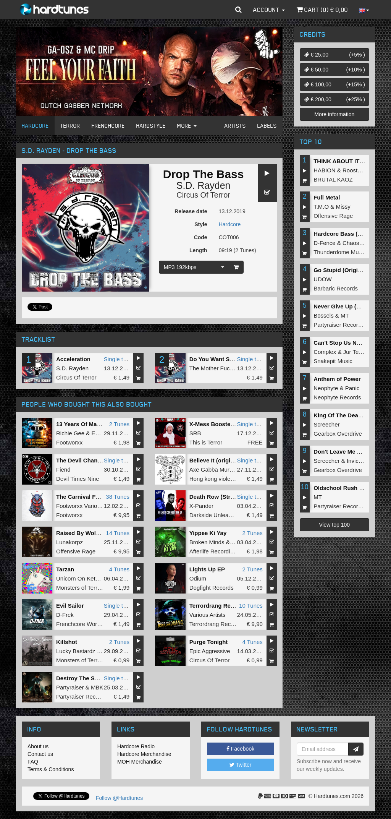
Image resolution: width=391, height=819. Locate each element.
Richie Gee (70, 433)
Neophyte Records (337, 397)
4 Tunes (119, 569)
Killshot (66, 642)
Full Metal (326, 197)
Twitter (240, 765)
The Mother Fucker (213, 368)
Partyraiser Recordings (85, 696)
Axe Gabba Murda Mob (219, 469)
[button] (238, 9)
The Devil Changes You (87, 460)
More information (334, 114)
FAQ (32, 762)
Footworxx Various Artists (88, 506)
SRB (195, 433)
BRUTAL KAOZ (333, 179)
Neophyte (325, 388)
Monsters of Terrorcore (85, 587)
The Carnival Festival (84, 496)
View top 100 (334, 525)
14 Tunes (117, 533)
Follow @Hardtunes (119, 798)
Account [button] (269, 9)
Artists (235, 125)
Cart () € (322, 9)
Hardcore (35, 125)
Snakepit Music (332, 361)
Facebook (240, 749)
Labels (267, 125)
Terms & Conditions (50, 769)
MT (345, 315)
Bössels (323, 315)
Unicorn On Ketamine (83, 578)
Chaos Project (360, 243)
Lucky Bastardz (75, 651)
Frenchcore (108, 125)
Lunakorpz (69, 542)
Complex (324, 352)
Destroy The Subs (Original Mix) (99, 678)
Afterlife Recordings (214, 551)
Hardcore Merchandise (144, 754)
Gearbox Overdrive (337, 433)
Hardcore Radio (136, 746)
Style (200, 224)
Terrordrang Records (217, 605)
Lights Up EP (207, 569)
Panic (352, 388)
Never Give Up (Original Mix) (352, 306)
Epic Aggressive (209, 651)
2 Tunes (119, 424)
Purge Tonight (208, 642)
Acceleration (73, 359)
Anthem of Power (336, 379)
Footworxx (69, 442)
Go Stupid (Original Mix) (346, 270)
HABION (324, 170)
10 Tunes (251, 605)
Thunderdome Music (339, 252)
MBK (97, 687)
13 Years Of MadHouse (87, 424)
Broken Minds (207, 542)
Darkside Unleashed (215, 515)
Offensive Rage (75, 551)
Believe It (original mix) (220, 460)
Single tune (118, 359)
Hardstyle (151, 125)
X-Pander (201, 506)
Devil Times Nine (77, 478)
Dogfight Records (211, 587)
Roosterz (354, 170)
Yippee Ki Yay (208, 533)
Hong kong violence (214, 478)
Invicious (358, 460)
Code (200, 237)
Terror (70, 125)
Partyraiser (70, 687)
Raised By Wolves (80, 533)
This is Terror (205, 442)
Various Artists (207, 614)
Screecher (326, 424)
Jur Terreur (357, 352)
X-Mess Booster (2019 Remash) (232, 424)
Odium (197, 578)
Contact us (40, 754)
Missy (343, 206)
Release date (190, 211)
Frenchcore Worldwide (84, 624)
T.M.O (321, 206)
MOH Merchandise (139, 762)
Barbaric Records (335, 288)
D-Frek (65, 614)
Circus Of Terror (203, 195)
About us (37, 746)
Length (198, 250)
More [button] (187, 125)
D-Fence (324, 243)
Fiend (63, 469)
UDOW (322, 279)
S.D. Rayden (203, 185)
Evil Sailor (70, 605)
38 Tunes (117, 496)
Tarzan (65, 569)
